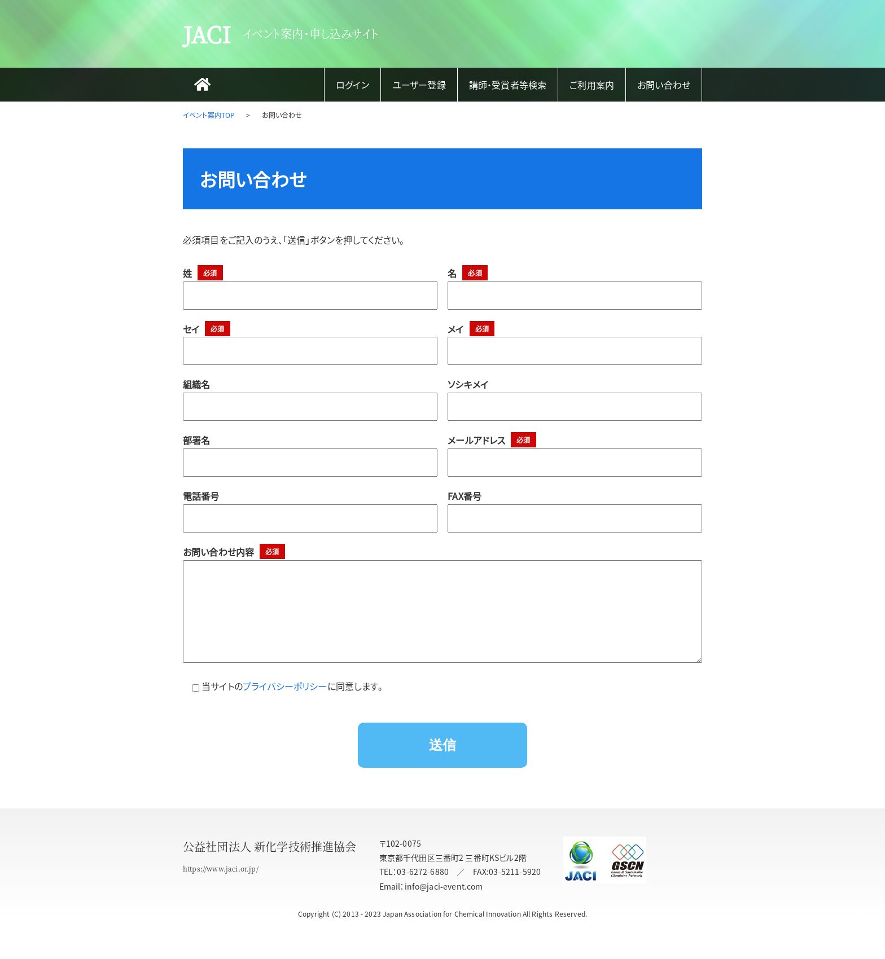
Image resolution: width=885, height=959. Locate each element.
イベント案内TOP (209, 115)
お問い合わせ (663, 84)
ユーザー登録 (419, 84)
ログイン (352, 84)
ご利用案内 (591, 84)
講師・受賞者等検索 (507, 84)
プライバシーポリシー (285, 708)
